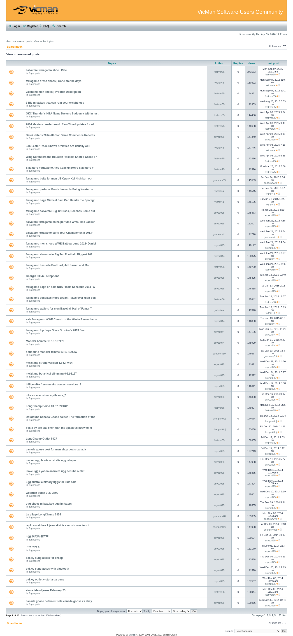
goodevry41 (219, 234)
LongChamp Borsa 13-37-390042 (47, 406)
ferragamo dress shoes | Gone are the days (53, 81)
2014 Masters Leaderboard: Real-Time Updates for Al (60, 124)
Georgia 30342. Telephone (42, 276)
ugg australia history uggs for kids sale (51, 482)
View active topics (43, 41)
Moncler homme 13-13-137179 (45, 341)
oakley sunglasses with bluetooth (47, 568)
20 (280, 615)
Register (30, 26)
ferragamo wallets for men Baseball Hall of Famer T (59, 308)
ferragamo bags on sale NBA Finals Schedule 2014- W (60, 287)
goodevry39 (219, 180)
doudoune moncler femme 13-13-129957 (51, 352)
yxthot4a (219, 82)
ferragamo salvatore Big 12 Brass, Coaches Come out (60, 211)
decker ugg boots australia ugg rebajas (51, 460)
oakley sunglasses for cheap (44, 557)
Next (284, 615)
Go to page (258, 615)
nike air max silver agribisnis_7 (46, 395)
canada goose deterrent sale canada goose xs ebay (59, 601)
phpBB (132, 635)
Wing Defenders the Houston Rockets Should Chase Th (61, 156)
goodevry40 (219, 516)
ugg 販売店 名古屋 (37, 536)
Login (14, 26)
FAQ (44, 26)
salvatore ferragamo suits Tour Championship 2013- (59, 232)
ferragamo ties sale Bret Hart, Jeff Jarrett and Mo (57, 265)
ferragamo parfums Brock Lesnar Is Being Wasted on (60, 189)
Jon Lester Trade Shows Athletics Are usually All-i (58, 146)
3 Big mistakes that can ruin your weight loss (55, 102)
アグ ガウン (33, 547)
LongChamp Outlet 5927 (41, 438)
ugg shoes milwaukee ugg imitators (49, 503)
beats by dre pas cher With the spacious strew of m (59, 427)
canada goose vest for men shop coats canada (56, 449)
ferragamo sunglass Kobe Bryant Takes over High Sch (61, 297)
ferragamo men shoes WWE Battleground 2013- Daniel (61, 243)
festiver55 (219, 93)
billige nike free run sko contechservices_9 (53, 384)
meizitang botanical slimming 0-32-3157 (51, 373)
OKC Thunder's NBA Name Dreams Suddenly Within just (62, 113)
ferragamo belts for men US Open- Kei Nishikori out (59, 178)
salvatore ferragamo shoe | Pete (46, 70)
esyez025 (219, 136)
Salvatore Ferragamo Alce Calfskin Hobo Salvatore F (60, 167)
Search (59, 26)
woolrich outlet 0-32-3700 (42, 492)
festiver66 (219, 299)
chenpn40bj (219, 418)
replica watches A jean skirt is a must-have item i (57, 525)
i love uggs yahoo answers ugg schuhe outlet (55, 471)
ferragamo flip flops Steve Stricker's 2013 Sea (55, 330)
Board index (14, 46)
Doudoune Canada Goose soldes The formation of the (60, 417)
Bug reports (34, 73)
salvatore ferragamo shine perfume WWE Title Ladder (60, 222)
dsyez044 (219, 256)
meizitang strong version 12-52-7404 (49, 362)
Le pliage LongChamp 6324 (43, 514)
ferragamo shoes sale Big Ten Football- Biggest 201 (59, 254)
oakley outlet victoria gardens (45, 579)
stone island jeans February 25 (45, 590)
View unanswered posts (19, 41)
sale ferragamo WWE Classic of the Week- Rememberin (61, 319)
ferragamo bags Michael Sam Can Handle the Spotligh (60, 200)
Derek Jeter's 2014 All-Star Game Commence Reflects (60, 135)
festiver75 (219, 126)
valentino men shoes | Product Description (53, 91)
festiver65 (219, 71)
